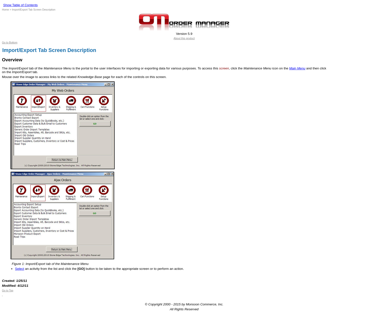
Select (19, 269)
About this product (184, 38)
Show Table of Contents (20, 5)
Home (5, 9)
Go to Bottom (9, 42)
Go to (5, 290)
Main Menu (297, 68)
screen (224, 68)
